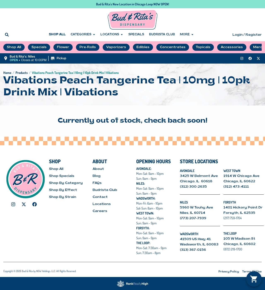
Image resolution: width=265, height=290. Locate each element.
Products (22, 73)
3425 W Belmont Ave (199, 176)
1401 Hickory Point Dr (243, 207)
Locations (111, 35)
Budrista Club (162, 34)
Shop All (57, 34)
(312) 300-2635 (193, 186)
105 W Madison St (239, 238)
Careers (100, 211)
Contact (100, 197)
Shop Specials (61, 176)
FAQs (97, 183)
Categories (83, 35)
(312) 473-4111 (236, 186)
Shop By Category (66, 183)
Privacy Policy (228, 271)
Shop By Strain (62, 197)
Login (237, 35)
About (98, 169)
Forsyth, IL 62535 (239, 213)
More (187, 35)
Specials (136, 34)
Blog (97, 176)
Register (254, 35)
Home (7, 73)
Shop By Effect (63, 190)
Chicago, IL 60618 (196, 181)
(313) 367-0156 (193, 250)
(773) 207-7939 (193, 218)
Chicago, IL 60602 (239, 244)
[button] (6, 34)
